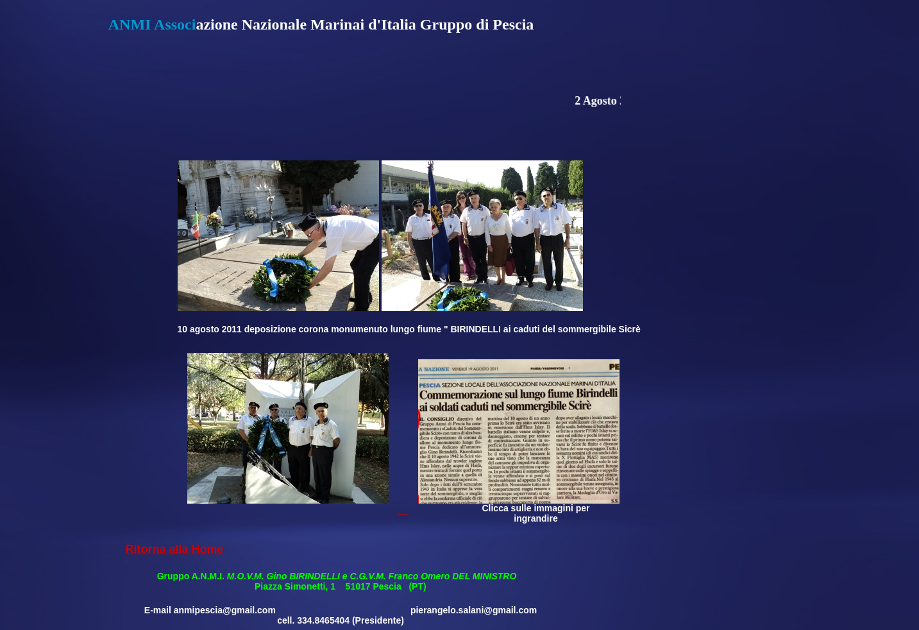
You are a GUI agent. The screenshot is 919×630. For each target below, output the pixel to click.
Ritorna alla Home (174, 549)
